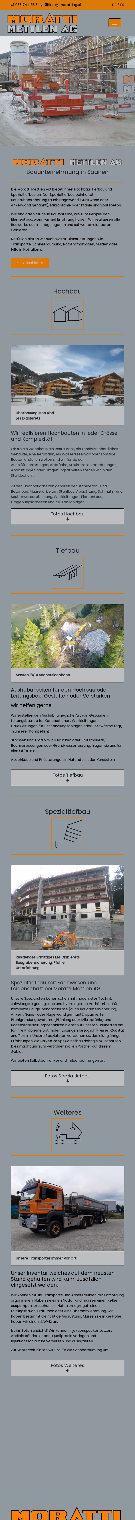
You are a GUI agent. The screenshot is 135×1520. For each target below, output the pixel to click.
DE (114, 4)
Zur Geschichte (29, 262)
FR (122, 4)
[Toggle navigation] (115, 22)
